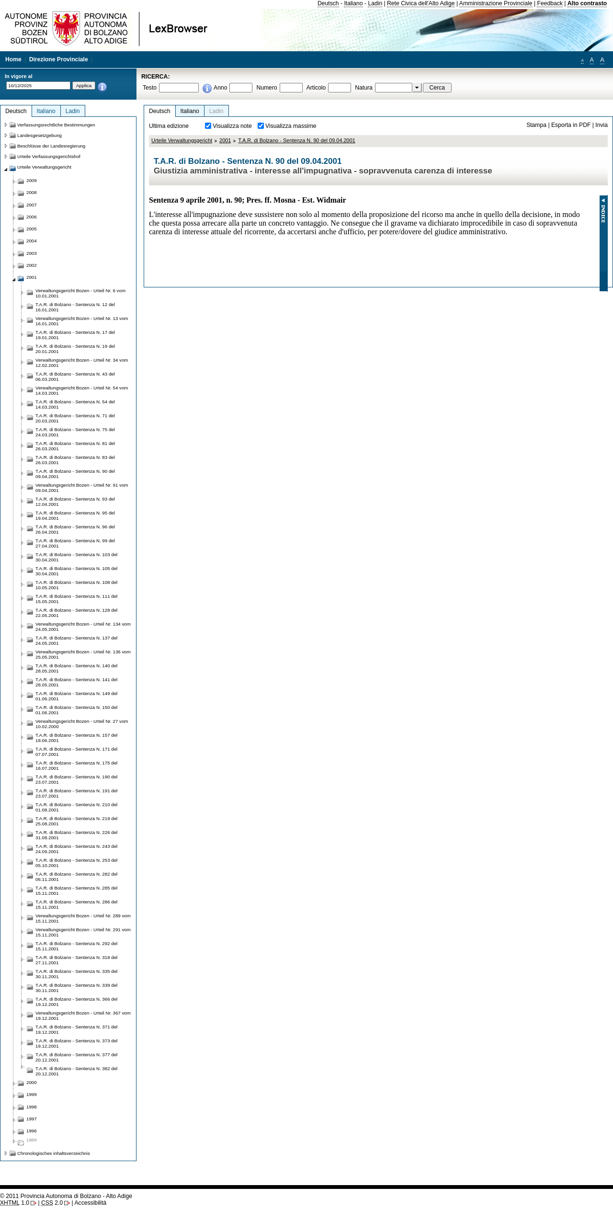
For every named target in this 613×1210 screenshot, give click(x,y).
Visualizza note (232, 126)
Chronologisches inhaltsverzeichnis (53, 1153)
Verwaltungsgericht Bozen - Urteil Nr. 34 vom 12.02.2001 (81, 362)
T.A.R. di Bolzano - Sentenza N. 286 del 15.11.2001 (76, 904)
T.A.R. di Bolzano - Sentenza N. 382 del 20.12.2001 (76, 1071)
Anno (220, 87)
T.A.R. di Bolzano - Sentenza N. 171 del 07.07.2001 (76, 751)
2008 (31, 192)
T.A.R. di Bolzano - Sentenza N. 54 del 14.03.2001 (75, 404)
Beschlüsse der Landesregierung (51, 145)
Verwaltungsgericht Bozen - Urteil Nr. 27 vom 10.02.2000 (81, 724)
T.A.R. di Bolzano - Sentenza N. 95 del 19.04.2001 (75, 515)
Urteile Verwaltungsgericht (181, 140)
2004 (31, 240)
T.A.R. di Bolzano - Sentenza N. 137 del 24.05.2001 (76, 640)
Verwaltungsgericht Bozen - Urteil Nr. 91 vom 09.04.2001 (81, 487)
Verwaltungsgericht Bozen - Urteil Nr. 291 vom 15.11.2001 (83, 932)
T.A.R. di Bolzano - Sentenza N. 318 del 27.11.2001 (76, 960)
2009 (31, 180)
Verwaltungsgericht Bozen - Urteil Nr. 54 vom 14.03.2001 (81, 390)
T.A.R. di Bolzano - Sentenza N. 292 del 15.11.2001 (76, 946)
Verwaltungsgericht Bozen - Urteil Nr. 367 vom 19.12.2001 (83, 1015)
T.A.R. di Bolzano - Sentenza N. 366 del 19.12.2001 (76, 1001)
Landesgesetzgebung (39, 135)
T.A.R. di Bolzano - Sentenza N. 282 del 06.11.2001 (76, 876)
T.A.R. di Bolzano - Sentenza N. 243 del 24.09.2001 (76, 849)
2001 (225, 140)
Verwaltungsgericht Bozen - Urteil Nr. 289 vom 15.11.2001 (83, 918)
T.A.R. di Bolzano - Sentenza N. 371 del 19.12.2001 (76, 1029)
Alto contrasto (587, 3)
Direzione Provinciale (58, 59)
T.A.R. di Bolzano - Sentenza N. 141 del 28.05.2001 (76, 682)
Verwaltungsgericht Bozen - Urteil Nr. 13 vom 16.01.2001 (81, 321)
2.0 (52, 1202)
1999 (31, 1094)
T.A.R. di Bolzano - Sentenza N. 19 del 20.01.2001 (75, 348)
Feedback (549, 3)
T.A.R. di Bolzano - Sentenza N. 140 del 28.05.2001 (76, 668)
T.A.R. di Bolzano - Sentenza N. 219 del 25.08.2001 (76, 821)
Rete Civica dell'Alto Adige (421, 3)
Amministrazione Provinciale (496, 3)
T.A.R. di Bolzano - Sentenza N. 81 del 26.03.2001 (75, 446)
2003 (31, 253)
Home (13, 59)
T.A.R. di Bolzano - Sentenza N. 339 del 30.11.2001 (76, 987)
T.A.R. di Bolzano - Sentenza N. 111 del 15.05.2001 (76, 599)
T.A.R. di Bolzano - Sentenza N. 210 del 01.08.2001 (76, 807)
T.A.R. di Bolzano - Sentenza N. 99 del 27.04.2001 (75, 543)
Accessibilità (90, 1202)
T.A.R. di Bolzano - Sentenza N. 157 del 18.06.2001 (76, 737)
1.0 (14, 1202)
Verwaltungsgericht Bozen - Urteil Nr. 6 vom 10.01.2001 (80, 293)
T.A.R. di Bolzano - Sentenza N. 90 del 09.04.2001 (296, 140)
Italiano (353, 3)
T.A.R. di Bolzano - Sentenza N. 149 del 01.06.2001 (76, 696)
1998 (31, 1106)
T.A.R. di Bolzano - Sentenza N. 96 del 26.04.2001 (75, 529)
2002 (31, 265)
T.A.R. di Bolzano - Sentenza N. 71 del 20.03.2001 (75, 418)
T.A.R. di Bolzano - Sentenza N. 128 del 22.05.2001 (76, 612)
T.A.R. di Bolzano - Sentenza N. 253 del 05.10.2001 (76, 862)
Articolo (316, 87)
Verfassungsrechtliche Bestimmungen (56, 124)
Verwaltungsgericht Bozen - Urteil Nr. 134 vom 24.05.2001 (83, 626)
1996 (31, 1130)
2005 (31, 228)
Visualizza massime (291, 126)
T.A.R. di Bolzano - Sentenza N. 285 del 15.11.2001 (76, 890)
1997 (31, 1118)
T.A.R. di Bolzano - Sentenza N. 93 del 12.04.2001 (75, 501)
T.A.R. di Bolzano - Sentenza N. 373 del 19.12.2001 (76, 1043)
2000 (31, 1082)
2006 (31, 216)
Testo (150, 87)
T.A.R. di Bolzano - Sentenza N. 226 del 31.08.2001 (76, 835)
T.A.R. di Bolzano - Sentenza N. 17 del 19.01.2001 (75, 335)
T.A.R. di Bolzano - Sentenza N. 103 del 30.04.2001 (76, 557)
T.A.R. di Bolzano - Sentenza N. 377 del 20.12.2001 (76, 1057)
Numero (266, 87)
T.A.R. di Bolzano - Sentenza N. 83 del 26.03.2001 (75, 460)
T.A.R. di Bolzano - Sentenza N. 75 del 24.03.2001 (75, 432)
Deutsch (328, 3)
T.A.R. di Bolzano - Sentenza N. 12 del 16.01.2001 (75, 307)
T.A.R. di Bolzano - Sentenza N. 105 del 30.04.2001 (76, 571)
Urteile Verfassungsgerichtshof (48, 156)
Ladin (375, 3)
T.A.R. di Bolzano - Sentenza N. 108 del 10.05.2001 (76, 585)
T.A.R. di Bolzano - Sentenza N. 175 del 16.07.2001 (76, 765)
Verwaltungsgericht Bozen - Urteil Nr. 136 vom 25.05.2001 (83, 654)
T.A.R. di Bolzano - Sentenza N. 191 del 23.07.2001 (76, 793)
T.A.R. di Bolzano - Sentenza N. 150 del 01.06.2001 (76, 710)
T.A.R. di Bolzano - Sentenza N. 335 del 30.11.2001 (76, 974)
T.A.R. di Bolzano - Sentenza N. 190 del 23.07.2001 (76, 779)
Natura (364, 87)
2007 (31, 204)
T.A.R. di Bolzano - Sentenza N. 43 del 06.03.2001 (75, 376)
